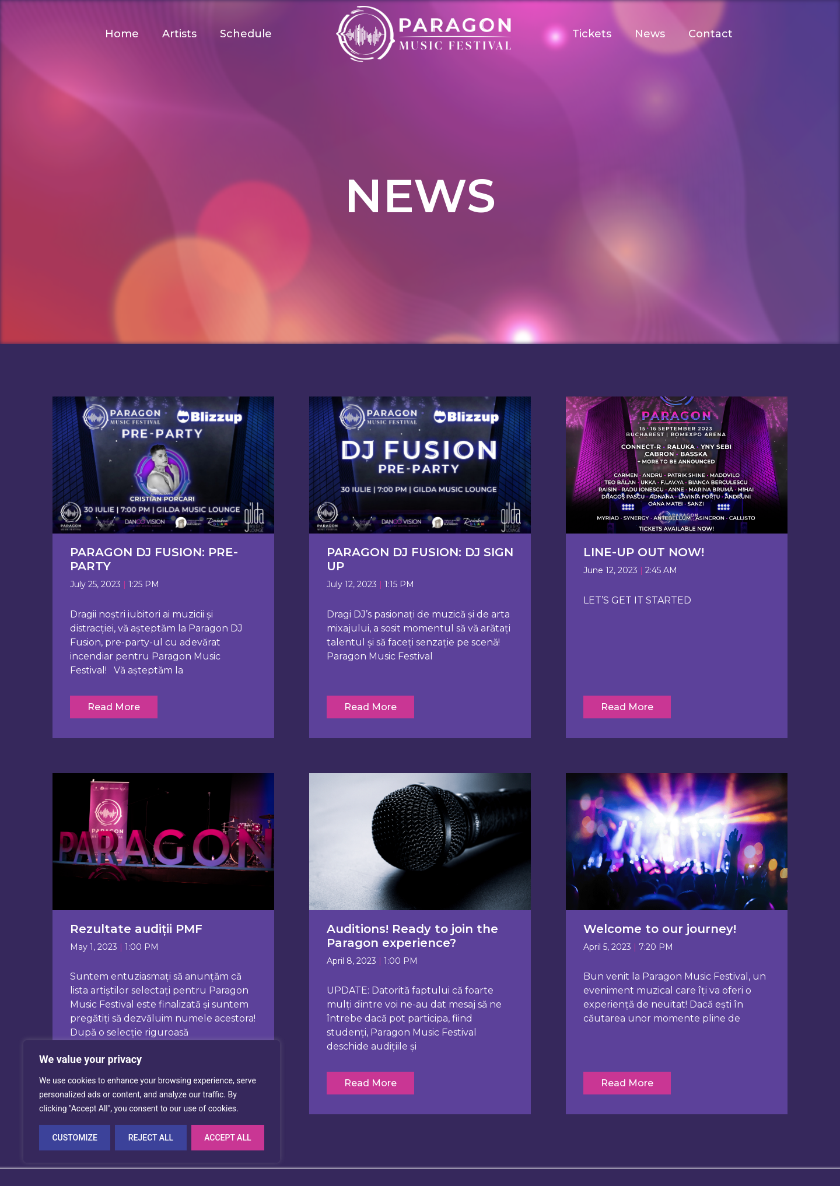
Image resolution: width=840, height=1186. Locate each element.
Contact (710, 33)
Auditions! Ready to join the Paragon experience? (412, 936)
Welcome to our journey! (659, 929)
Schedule (246, 33)
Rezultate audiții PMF (136, 929)
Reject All (150, 1137)
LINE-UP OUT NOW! (643, 552)
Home (122, 33)
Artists (179, 33)
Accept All (227, 1137)
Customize (74, 1137)
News (650, 33)
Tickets (591, 33)
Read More (114, 707)
